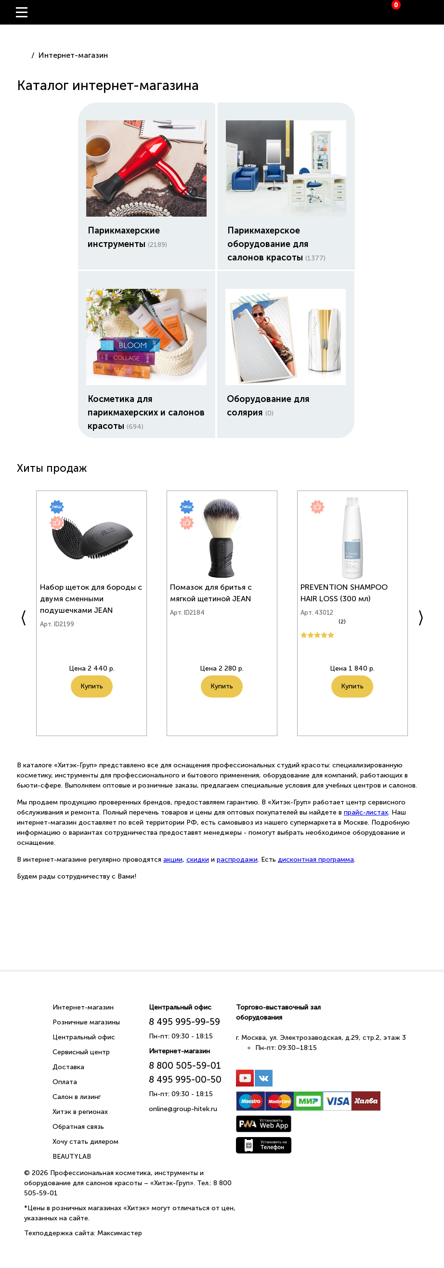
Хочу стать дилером (85, 1141)
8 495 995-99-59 (184, 1020)
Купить (91, 703)
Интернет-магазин (83, 1006)
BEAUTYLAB (71, 1156)
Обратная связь (78, 1126)
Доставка (68, 1066)
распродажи (237, 858)
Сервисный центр (81, 1051)
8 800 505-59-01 (185, 1064)
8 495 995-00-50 (185, 1078)
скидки (197, 858)
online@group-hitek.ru (183, 1108)
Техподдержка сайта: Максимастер (83, 1232)
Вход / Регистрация (429, 12)
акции (173, 858)
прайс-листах (366, 811)
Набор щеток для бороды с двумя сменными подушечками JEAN (90, 604)
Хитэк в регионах (80, 1111)
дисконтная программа (316, 858)
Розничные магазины (86, 1021)
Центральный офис (83, 1036)
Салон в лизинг (76, 1096)
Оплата (64, 1081)
